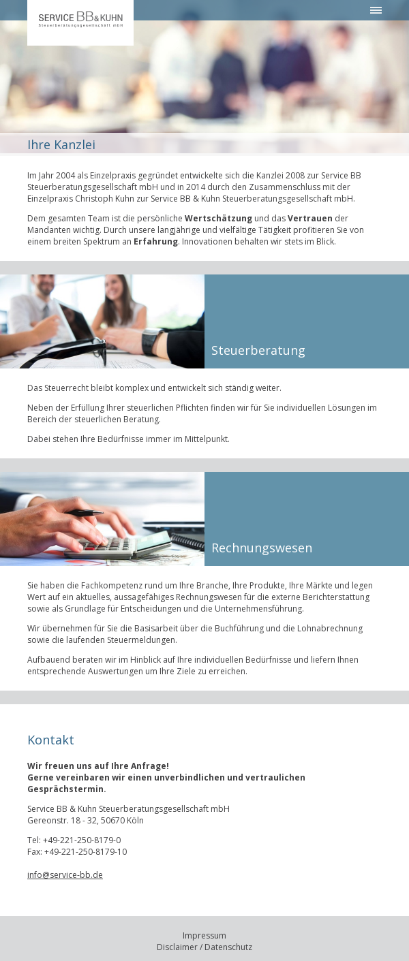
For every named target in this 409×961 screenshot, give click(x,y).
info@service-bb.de (65, 875)
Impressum (204, 935)
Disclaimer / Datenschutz (204, 947)
